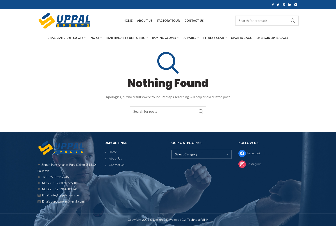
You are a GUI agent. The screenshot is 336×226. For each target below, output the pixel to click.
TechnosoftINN (198, 219)
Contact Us (117, 165)
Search (292, 21)
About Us (115, 158)
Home (113, 152)
